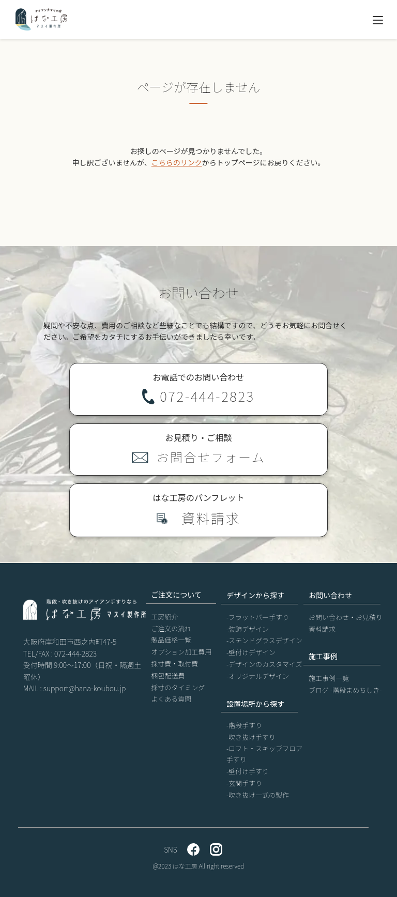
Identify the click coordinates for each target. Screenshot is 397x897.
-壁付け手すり (247, 771)
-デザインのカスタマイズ (264, 664)
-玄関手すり (244, 783)
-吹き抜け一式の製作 (257, 795)
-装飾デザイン (247, 629)
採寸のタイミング (178, 687)
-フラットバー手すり (257, 617)
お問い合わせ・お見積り (346, 617)
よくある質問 (171, 699)
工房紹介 (164, 616)
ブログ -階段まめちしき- (345, 690)
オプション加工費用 (181, 652)
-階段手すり (244, 725)
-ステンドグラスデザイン (264, 640)
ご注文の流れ (171, 628)
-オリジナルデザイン (257, 676)
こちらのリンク (176, 162)
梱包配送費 (168, 675)
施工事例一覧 (329, 678)
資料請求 (322, 629)
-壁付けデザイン (251, 652)
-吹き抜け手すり (251, 737)
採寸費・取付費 (174, 663)
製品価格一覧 (171, 640)
